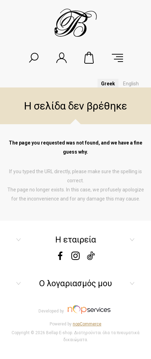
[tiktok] (91, 258)
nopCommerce (87, 324)
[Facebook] (60, 258)
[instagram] (75, 258)
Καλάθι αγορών (89, 57)
